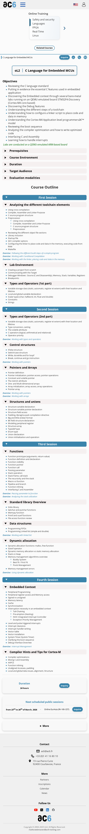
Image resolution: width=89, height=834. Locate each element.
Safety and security (43, 19)
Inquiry (64, 685)
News (44, 793)
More (46, 726)
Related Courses (44, 47)
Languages (38, 23)
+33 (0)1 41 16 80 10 (47, 756)
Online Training (38, 13)
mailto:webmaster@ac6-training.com (44, 829)
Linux (35, 35)
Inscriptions (44, 784)
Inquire (64, 57)
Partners (44, 779)
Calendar (44, 788)
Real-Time (38, 31)
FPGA (35, 27)
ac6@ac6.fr (47, 751)
